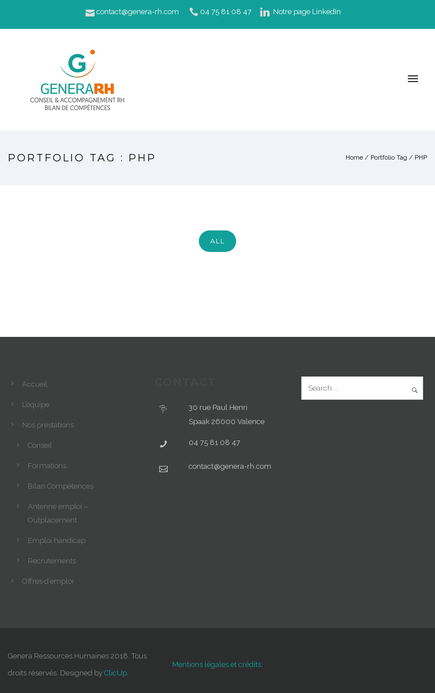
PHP (421, 157)
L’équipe (35, 404)
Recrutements (52, 561)
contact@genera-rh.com (137, 11)
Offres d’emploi (48, 581)
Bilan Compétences (60, 486)
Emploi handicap (57, 540)
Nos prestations (48, 425)
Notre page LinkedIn (307, 11)
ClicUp (115, 673)
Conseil (40, 445)
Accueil (35, 384)
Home (354, 157)
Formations (47, 465)
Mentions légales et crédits (216, 664)
